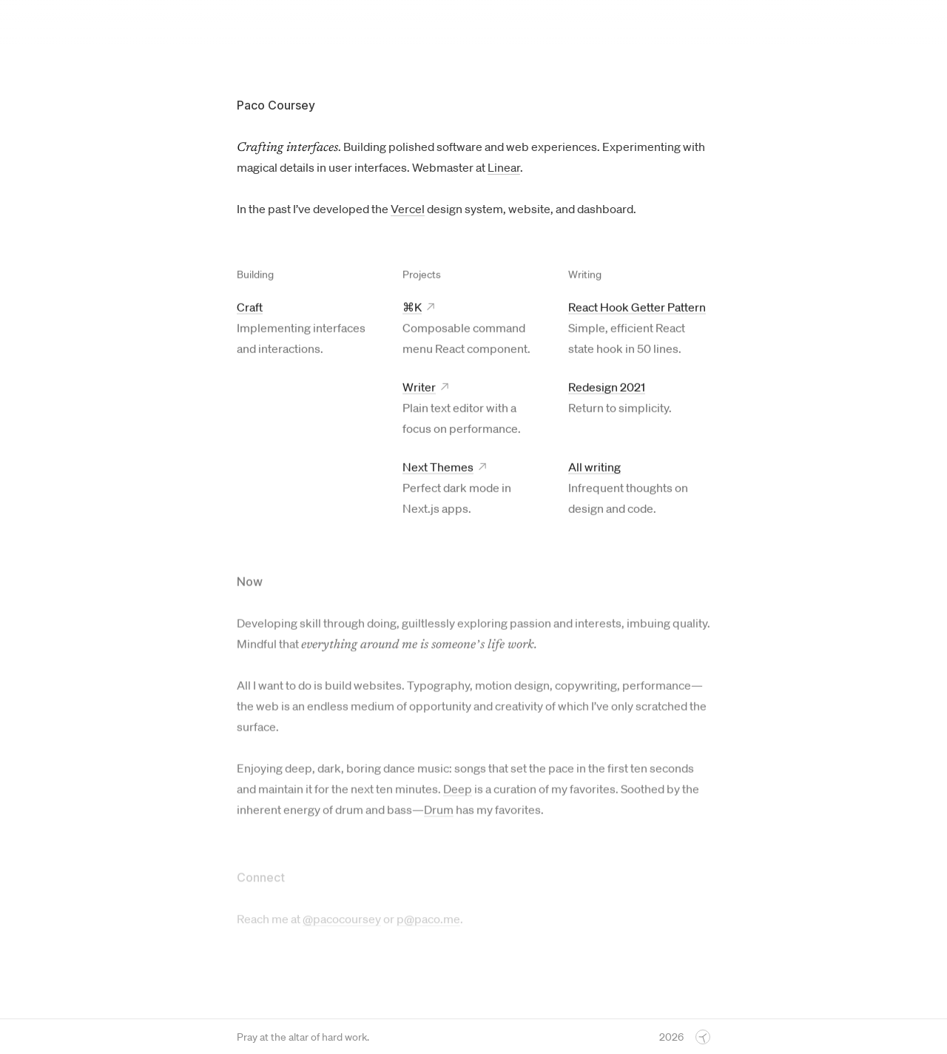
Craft (250, 307)
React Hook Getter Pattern (637, 307)
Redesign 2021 (606, 387)
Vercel (408, 208)
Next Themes (438, 467)
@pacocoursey (342, 920)
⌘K (412, 307)
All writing (594, 467)
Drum (439, 812)
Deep (457, 791)
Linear (504, 167)
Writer (419, 387)
